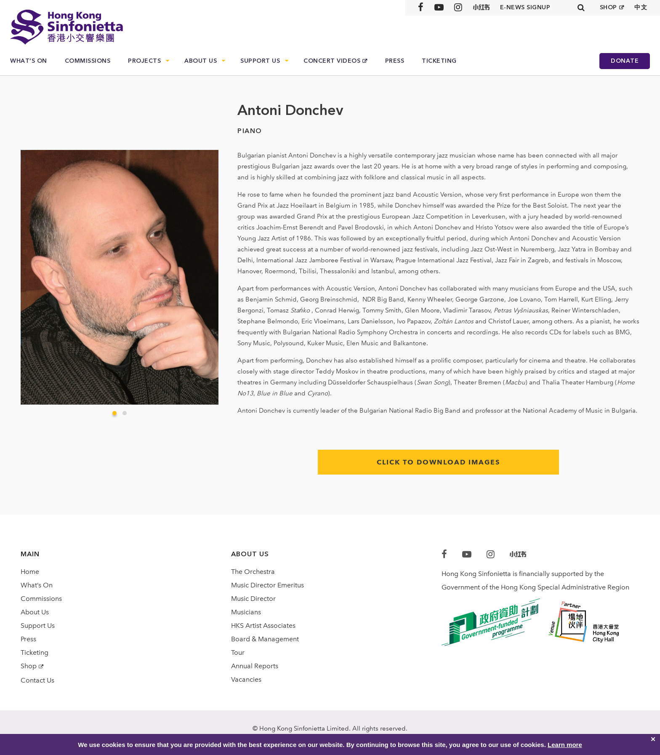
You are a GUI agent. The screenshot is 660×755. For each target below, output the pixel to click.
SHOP (608, 7)
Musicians (246, 612)
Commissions (88, 60)
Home (30, 572)
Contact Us (37, 680)
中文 (640, 7)
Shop (29, 666)
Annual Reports (254, 666)
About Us (200, 60)
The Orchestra (253, 572)
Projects (144, 60)
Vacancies (246, 679)
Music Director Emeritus (267, 585)
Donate (625, 60)
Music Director (253, 599)
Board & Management (265, 639)
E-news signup (525, 7)
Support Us (260, 60)
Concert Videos (331, 60)
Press (395, 60)
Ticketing (439, 60)
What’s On (28, 60)
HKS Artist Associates (263, 626)
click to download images (438, 462)
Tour (238, 652)
